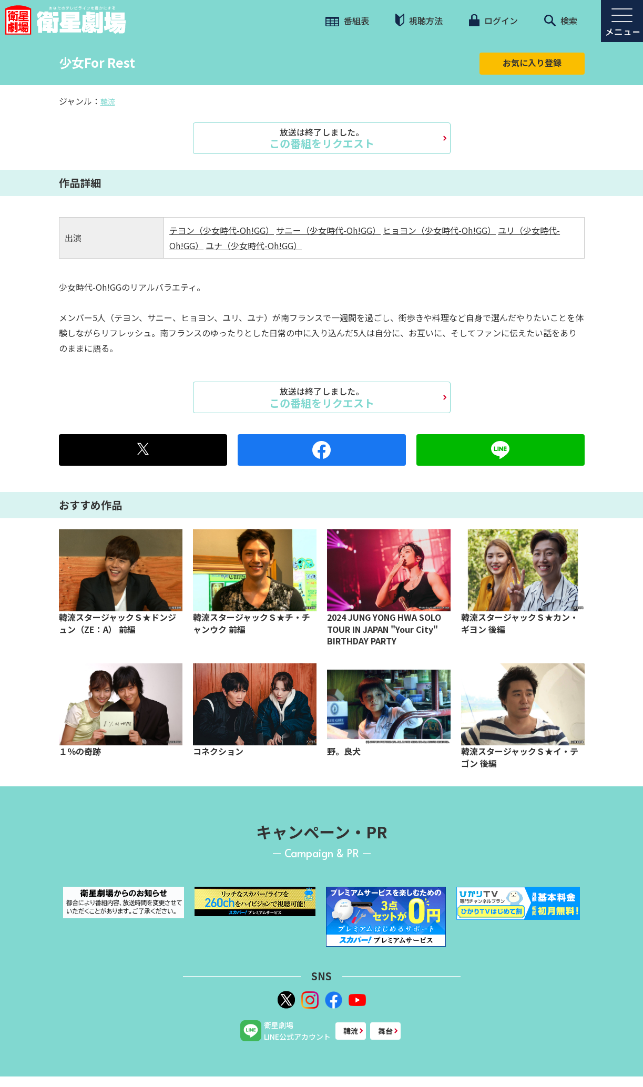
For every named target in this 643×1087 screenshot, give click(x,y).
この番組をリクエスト (321, 138)
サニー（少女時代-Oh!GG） (328, 230)
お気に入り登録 (532, 62)
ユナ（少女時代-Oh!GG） (254, 245)
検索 (560, 20)
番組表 (347, 20)
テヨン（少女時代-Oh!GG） (221, 230)
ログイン (493, 20)
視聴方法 (419, 20)
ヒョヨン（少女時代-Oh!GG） (439, 230)
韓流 (107, 101)
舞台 (385, 1031)
